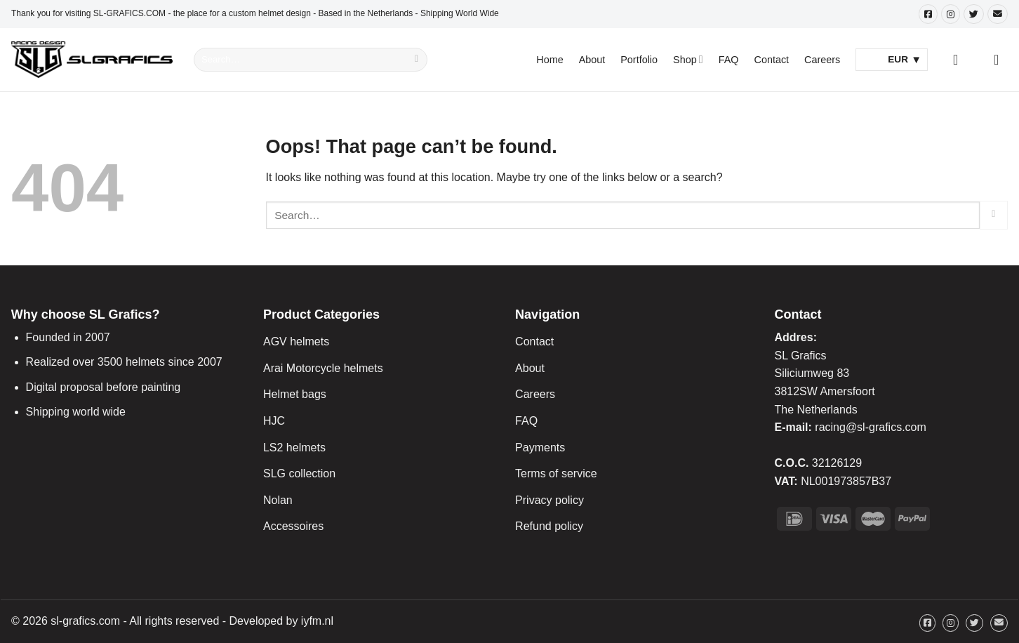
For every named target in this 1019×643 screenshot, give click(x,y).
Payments (540, 447)
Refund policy (549, 526)
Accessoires (293, 526)
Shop (688, 59)
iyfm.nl (317, 621)
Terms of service (556, 473)
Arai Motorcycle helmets (323, 368)
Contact (772, 59)
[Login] (960, 59)
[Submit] (417, 60)
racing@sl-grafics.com (870, 427)
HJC (274, 421)
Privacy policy (549, 500)
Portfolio (639, 59)
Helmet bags (294, 394)
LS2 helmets (294, 447)
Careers (822, 59)
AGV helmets (296, 341)
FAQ (729, 59)
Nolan (278, 500)
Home (549, 59)
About (592, 59)
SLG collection (299, 473)
